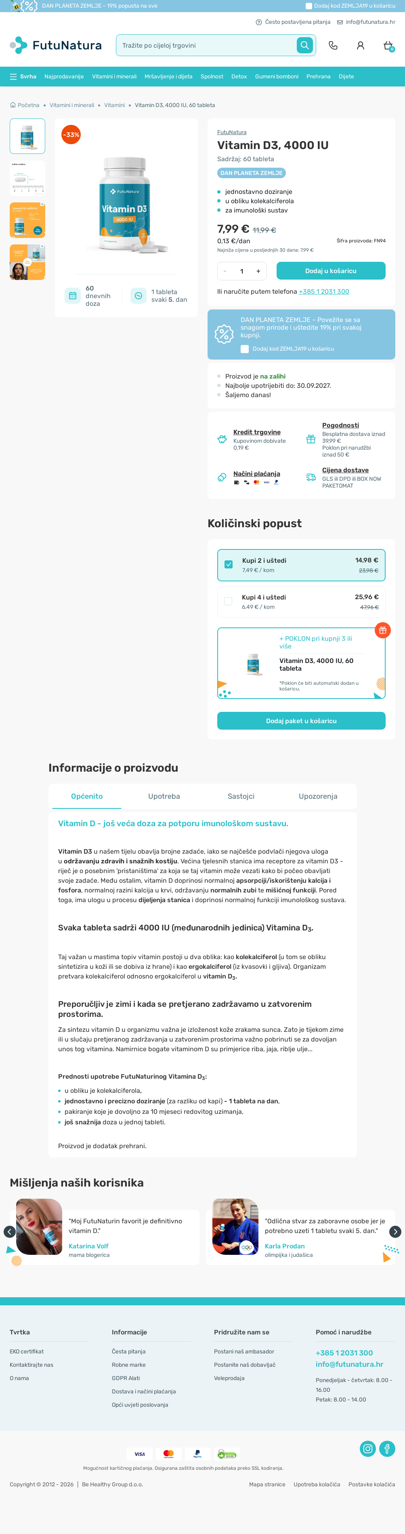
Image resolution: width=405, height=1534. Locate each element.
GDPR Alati (126, 1378)
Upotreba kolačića (317, 1484)
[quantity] (241, 271)
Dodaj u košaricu (331, 271)
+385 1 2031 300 (324, 291)
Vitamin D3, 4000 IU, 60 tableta (175, 105)
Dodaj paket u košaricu (301, 721)
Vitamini (114, 105)
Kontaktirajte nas (31, 1364)
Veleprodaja (229, 1378)
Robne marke (129, 1364)
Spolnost (212, 76)
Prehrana (318, 76)
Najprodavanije (64, 76)
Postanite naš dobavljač (245, 1364)
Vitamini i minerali (114, 76)
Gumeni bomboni (276, 76)
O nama (19, 1378)
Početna (25, 105)
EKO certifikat (27, 1351)
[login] (360, 45)
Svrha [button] (23, 76)
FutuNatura (232, 132)
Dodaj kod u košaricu (354, 5)
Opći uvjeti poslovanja (140, 1404)
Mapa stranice (267, 1484)
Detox (239, 76)
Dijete (346, 76)
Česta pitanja (129, 1351)
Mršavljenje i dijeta (169, 76)
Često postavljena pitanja (293, 22)
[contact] (333, 45)
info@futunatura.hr (366, 22)
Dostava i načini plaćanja (144, 1391)
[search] (216, 45)
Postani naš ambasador (244, 1351)
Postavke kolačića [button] (371, 1484)
